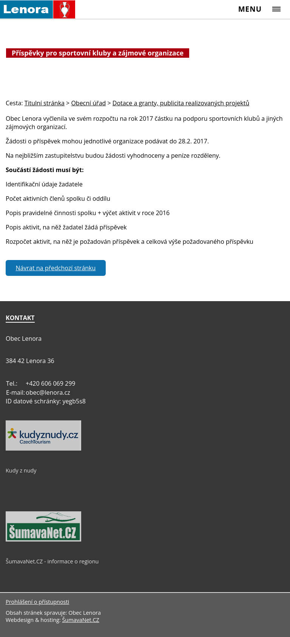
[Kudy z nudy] (43, 449)
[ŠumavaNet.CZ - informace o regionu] (43, 539)
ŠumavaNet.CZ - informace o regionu (52, 561)
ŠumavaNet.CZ (80, 619)
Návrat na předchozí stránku (56, 268)
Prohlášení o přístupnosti (37, 601)
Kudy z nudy (21, 470)
